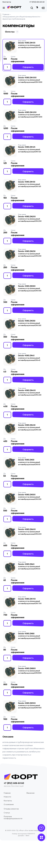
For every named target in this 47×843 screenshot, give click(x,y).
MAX (27, 835)
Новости (7, 797)
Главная (6, 14)
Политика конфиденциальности (13, 817)
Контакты (7, 2)
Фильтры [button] (12, 31)
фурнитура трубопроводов (14, 19)
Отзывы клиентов (11, 809)
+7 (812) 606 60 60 (36, 2)
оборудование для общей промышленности (21, 17)
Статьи (7, 813)
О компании (9, 804)
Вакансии (30, 793)
